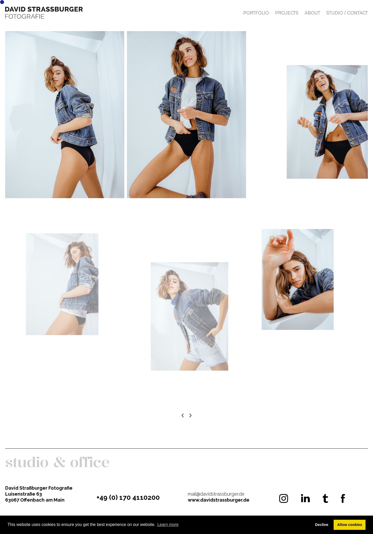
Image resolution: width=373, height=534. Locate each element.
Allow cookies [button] (349, 525)
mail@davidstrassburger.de (216, 494)
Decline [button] (321, 525)
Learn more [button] (167, 524)
